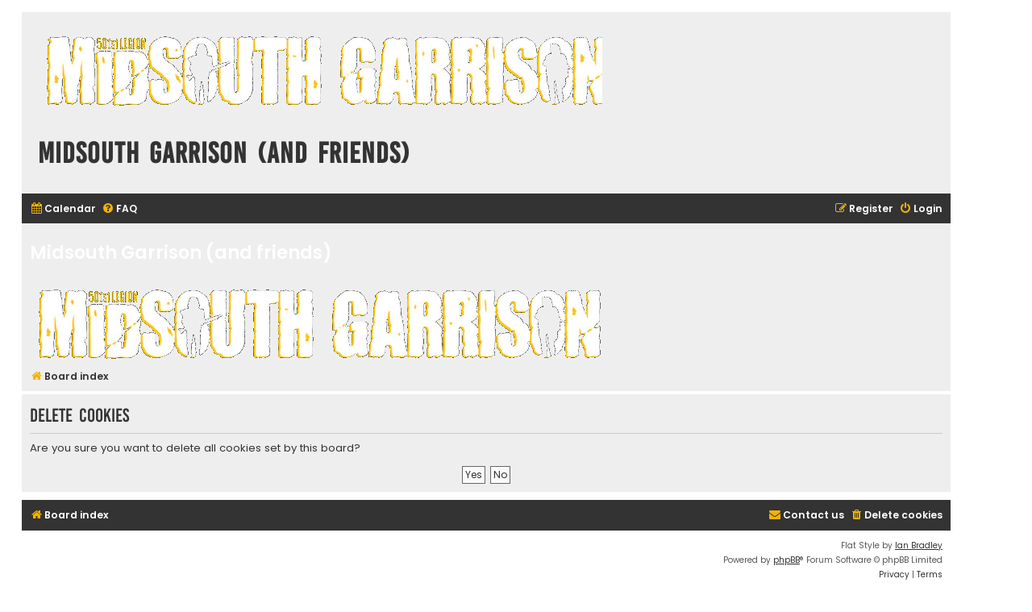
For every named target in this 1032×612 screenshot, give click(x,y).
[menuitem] (63, 209)
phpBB (786, 560)
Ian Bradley (919, 545)
